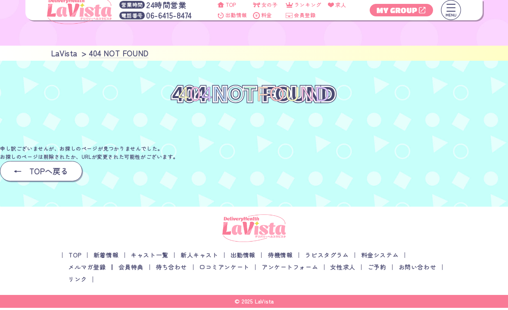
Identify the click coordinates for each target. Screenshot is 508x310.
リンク (77, 279)
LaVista (264, 301)
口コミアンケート (224, 267)
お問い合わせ (417, 267)
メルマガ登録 (87, 267)
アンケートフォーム (290, 267)
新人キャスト (199, 255)
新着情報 (105, 255)
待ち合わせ (171, 267)
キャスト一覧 (149, 255)
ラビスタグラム (327, 255)
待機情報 (280, 255)
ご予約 (377, 267)
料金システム (380, 255)
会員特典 (130, 267)
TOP (75, 255)
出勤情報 (243, 255)
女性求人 (342, 267)
